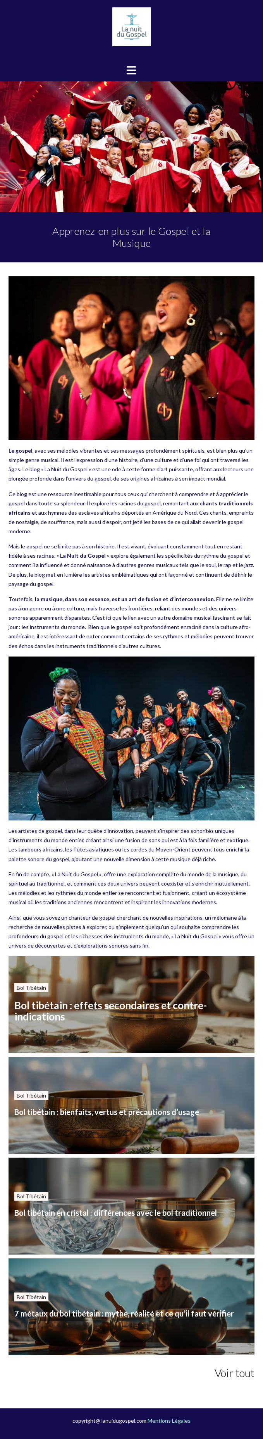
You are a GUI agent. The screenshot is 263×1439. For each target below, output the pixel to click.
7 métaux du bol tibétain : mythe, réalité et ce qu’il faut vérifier (124, 1313)
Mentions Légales (169, 1420)
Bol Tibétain (31, 987)
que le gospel (116, 627)
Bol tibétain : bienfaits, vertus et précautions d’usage (106, 1112)
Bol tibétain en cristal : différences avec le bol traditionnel (115, 1212)
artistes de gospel (40, 830)
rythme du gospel (222, 555)
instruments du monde (57, 627)
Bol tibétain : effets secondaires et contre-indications (110, 1011)
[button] (131, 70)
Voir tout (234, 1372)
